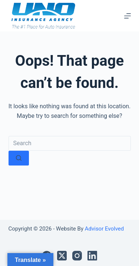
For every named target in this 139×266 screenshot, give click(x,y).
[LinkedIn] (92, 255)
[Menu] (127, 16)
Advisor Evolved (103, 228)
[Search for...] (70, 143)
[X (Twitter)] (62, 255)
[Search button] (19, 158)
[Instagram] (77, 255)
